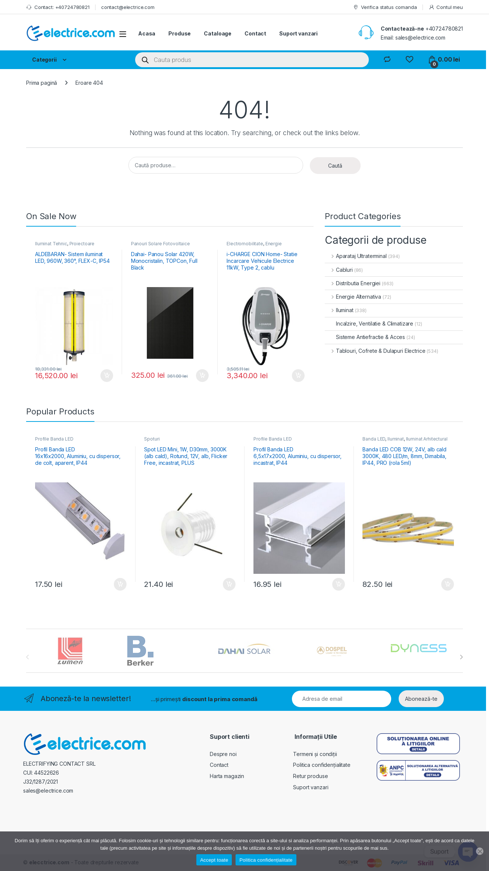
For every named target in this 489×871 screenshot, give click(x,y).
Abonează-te (421, 699)
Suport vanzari (298, 33)
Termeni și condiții (315, 754)
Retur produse (310, 776)
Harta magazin (227, 776)
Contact (255, 33)
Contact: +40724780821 (58, 7)
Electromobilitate (245, 243)
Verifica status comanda (385, 7)
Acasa (146, 33)
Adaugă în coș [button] (106, 375)
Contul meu (446, 7)
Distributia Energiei (352, 283)
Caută (335, 165)
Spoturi (151, 439)
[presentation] (461, 657)
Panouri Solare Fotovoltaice (160, 243)
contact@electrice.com (128, 7)
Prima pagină (41, 83)
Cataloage (217, 33)
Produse (179, 33)
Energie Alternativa (353, 296)
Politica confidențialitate (321, 765)
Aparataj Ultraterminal (356, 256)
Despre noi (223, 754)
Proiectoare (81, 243)
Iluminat (339, 310)
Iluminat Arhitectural (427, 439)
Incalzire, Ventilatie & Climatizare (369, 323)
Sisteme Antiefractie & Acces (365, 337)
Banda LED (373, 439)
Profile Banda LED (54, 439)
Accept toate (214, 860)
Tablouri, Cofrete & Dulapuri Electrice (375, 351)
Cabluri (339, 270)
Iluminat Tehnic (51, 243)
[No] (479, 851)
